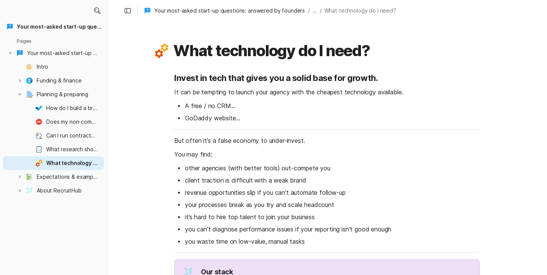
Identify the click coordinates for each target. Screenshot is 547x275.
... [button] (314, 10)
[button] (97, 10)
